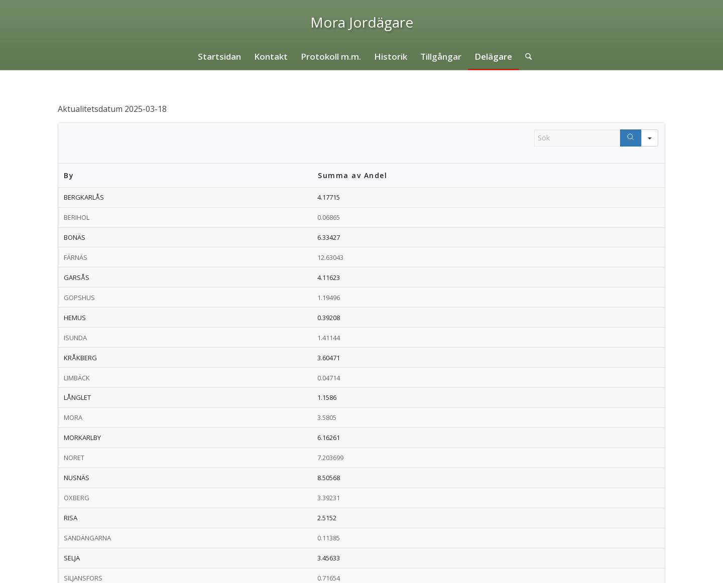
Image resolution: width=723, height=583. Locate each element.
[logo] (361, 22)
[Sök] (525, 56)
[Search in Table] (577, 138)
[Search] (630, 138)
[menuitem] (219, 56)
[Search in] (649, 138)
